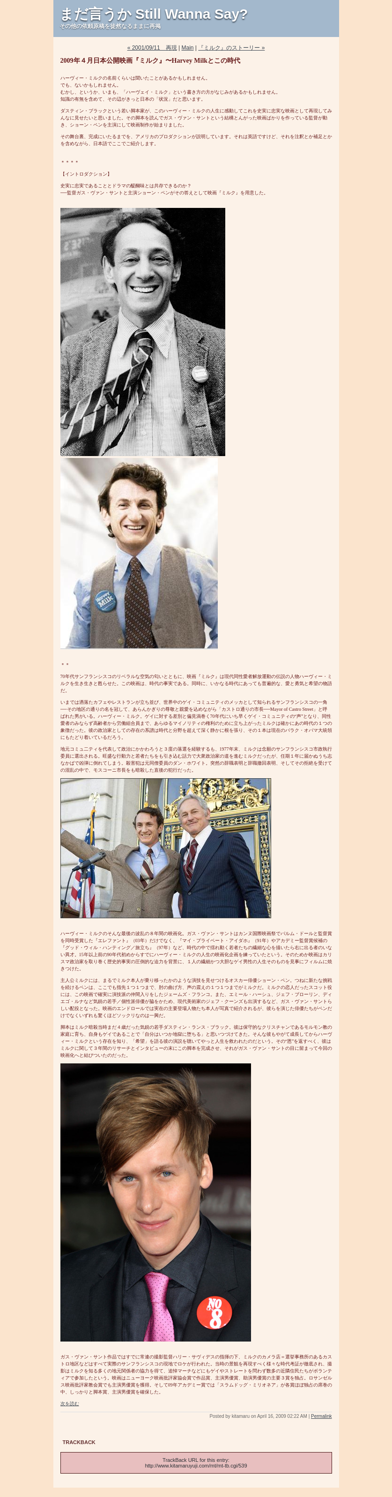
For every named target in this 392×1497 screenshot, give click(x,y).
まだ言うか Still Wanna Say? (153, 14)
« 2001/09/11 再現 (152, 47)
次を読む (69, 1403)
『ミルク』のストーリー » (231, 47)
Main (188, 47)
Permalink (321, 1416)
